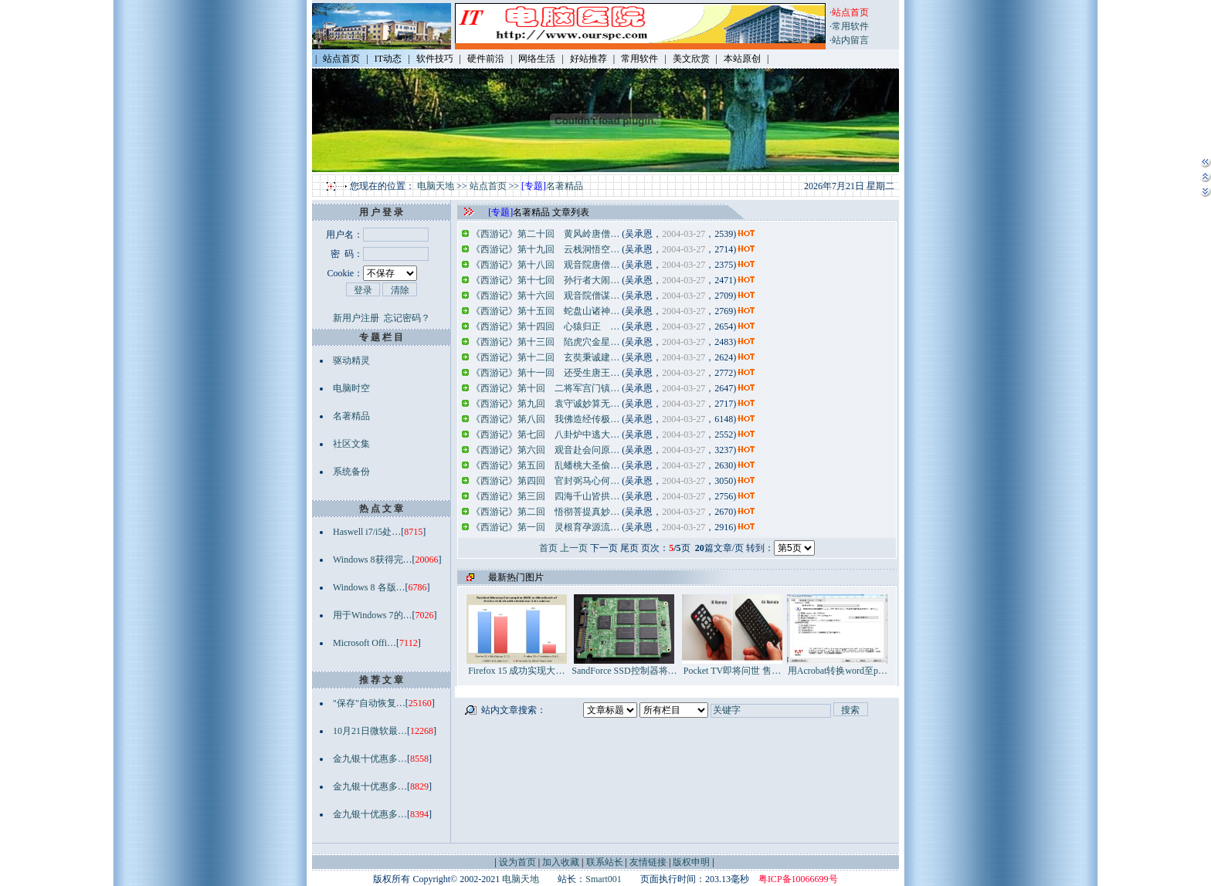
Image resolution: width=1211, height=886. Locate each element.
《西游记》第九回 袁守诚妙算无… (545, 403)
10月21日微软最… (370, 730)
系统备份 (351, 471)
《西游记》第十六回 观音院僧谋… (545, 295)
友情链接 (648, 862)
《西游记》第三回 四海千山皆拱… (545, 496)
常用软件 (850, 26)
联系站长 (604, 862)
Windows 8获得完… (372, 559)
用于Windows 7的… (372, 615)
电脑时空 (351, 388)
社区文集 (351, 443)
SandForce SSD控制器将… (624, 665)
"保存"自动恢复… (369, 703)
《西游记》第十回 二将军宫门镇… (545, 388)
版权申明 (691, 862)
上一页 (574, 548)
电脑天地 (435, 186)
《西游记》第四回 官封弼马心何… (545, 480)
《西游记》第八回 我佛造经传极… (545, 419)
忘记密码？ (407, 318)
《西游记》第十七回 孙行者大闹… (545, 280)
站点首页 (488, 186)
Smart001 (603, 879)
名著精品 (564, 186)
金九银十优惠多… (370, 758)
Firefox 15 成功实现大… (516, 665)
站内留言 (850, 40)
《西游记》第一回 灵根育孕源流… (545, 527)
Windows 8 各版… (369, 587)
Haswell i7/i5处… (367, 531)
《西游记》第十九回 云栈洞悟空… (545, 249)
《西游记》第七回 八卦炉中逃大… (545, 434)
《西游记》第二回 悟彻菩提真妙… (545, 511)
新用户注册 (356, 318)
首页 (548, 548)
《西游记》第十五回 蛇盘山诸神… (545, 311)
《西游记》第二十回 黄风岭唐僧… (545, 233)
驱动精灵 (351, 360)
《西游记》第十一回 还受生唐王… (545, 372)
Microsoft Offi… (364, 642)
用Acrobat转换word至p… (837, 665)
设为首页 (517, 862)
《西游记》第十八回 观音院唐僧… (545, 264)
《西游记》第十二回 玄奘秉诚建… (545, 357)
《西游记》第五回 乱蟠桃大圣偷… (545, 465)
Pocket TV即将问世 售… (732, 665)
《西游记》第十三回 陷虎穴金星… (545, 341)
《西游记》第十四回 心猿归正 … (545, 326)
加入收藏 (560, 862)
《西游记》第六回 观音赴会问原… (545, 450)
